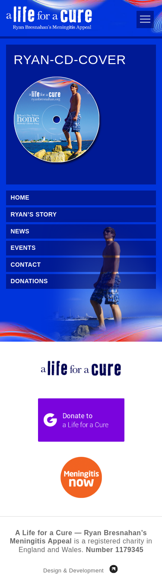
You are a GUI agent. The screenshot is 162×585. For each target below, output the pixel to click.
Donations (29, 281)
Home (20, 197)
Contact (26, 264)
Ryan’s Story (34, 214)
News (20, 231)
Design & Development (73, 570)
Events (23, 247)
